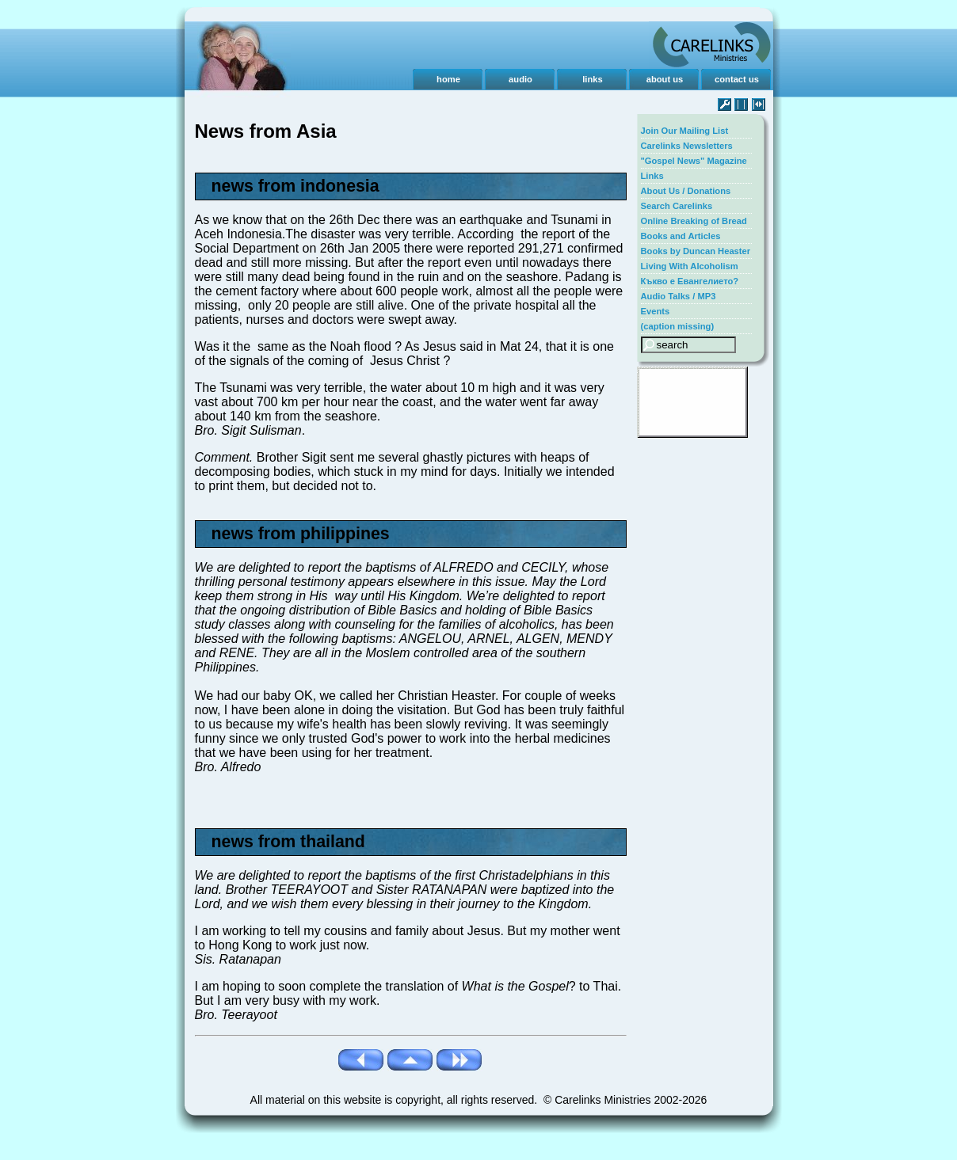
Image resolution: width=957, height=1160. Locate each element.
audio (520, 79)
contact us (737, 79)
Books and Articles (681, 236)
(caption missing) (678, 326)
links (592, 79)
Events (655, 311)
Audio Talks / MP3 (678, 296)
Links (652, 176)
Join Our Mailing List (685, 130)
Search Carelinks (677, 206)
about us (665, 79)
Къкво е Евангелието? (690, 281)
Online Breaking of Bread (694, 221)
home (448, 79)
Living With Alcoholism (689, 266)
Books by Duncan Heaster (696, 251)
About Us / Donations (686, 191)
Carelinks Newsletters (687, 145)
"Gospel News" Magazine (694, 160)
